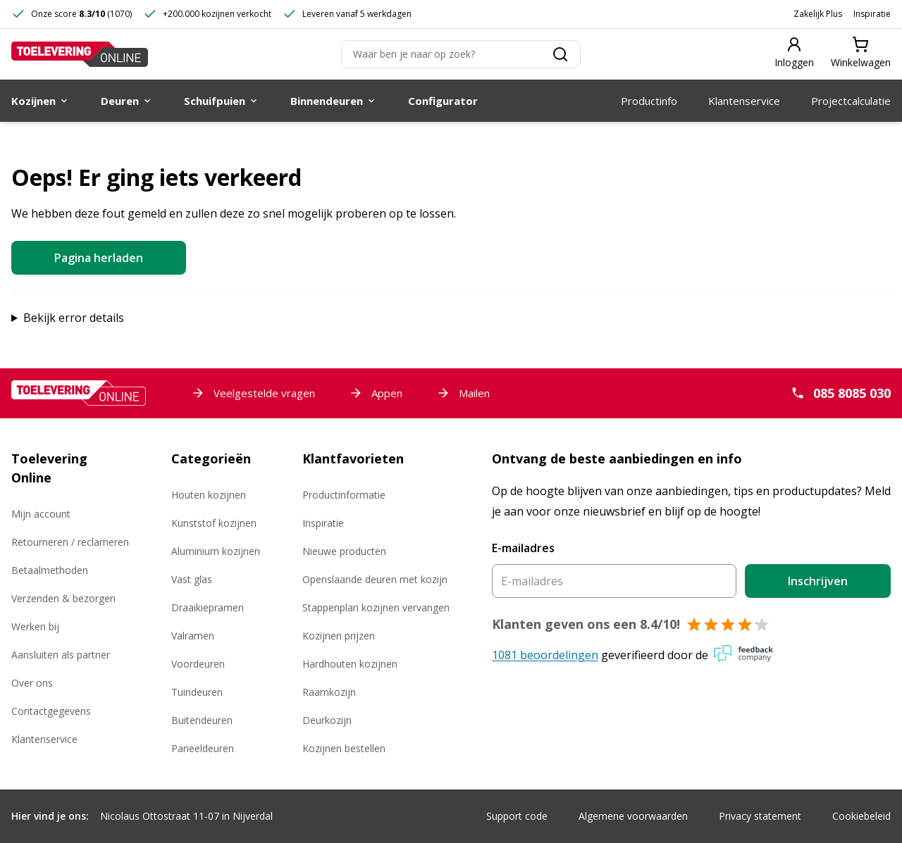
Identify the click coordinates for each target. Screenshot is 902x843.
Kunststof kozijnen (214, 523)
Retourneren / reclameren (70, 542)
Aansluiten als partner (60, 654)
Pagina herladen (98, 258)
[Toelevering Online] (79, 54)
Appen (375, 393)
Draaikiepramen (207, 607)
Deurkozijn (327, 720)
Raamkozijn (329, 692)
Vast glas (191, 579)
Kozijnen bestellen (343, 748)
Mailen (463, 393)
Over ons (32, 682)
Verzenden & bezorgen (63, 598)
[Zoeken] (461, 54)
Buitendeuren (202, 720)
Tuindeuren (197, 692)
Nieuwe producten (344, 551)
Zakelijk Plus (817, 14)
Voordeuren (198, 663)
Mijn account (40, 513)
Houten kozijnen (208, 494)
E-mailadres (523, 548)
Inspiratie (872, 14)
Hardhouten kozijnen (349, 663)
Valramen (192, 635)
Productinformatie (343, 494)
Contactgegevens (51, 711)
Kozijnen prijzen (338, 635)
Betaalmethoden (49, 570)
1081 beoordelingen (545, 655)
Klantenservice (44, 739)
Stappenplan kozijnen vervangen (376, 607)
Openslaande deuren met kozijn (374, 579)
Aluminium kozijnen (215, 551)
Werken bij (35, 626)
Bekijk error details (73, 317)
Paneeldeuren (202, 748)
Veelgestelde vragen (253, 393)
